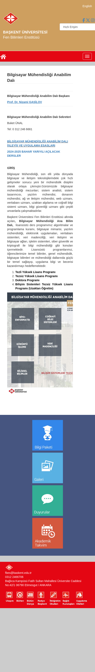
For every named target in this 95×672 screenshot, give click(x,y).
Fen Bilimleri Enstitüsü (21, 37)
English (87, 6)
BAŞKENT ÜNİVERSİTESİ (25, 32)
